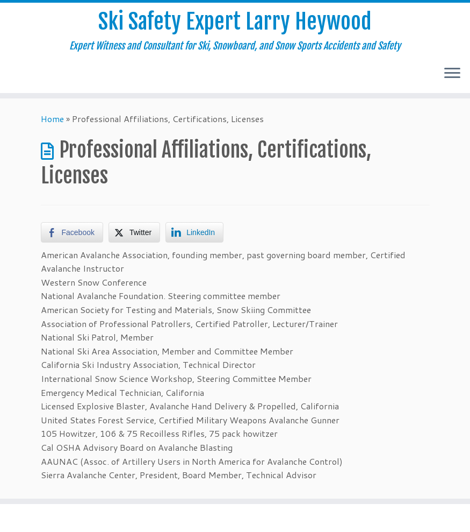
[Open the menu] (452, 74)
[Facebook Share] (72, 232)
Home (52, 118)
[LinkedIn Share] (194, 232)
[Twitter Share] (134, 232)
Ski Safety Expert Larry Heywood (235, 21)
